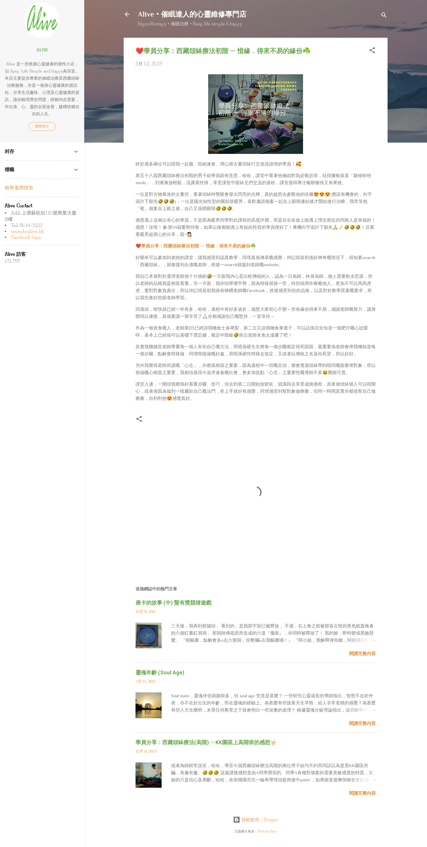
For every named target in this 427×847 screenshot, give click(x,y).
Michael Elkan (267, 831)
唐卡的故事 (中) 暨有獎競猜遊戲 (173, 603)
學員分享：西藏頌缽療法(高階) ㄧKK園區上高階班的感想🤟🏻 (206, 742)
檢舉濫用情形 (19, 188)
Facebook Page (26, 237)
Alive (42, 50)
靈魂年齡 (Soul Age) (160, 672)
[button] (372, 51)
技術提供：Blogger (255, 819)
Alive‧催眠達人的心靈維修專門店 (192, 14)
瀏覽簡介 (42, 126)
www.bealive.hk (27, 231)
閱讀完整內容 (362, 653)
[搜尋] (384, 16)
